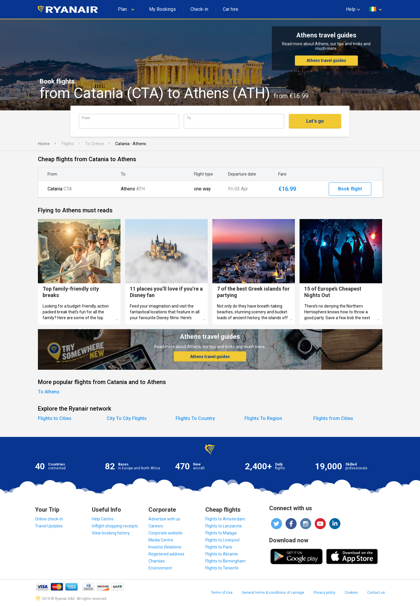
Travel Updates (49, 526)
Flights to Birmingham (225, 561)
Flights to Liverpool (222, 540)
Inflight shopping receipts (115, 526)
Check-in (199, 9)
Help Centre (102, 519)
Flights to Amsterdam (225, 519)
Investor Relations (164, 547)
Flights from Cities (333, 418)
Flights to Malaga (221, 533)
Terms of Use (221, 593)
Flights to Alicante (221, 554)
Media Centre (160, 540)
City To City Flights (127, 418)
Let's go (315, 121)
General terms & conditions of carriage (273, 593)
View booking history (111, 533)
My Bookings (162, 9)
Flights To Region (263, 418)
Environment (160, 568)
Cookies (351, 593)
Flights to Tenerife (222, 568)
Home (44, 143)
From (86, 118)
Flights (68, 143)
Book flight (350, 189)
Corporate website (165, 533)
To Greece (94, 143)
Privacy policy (324, 593)
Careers (155, 526)
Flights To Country (195, 418)
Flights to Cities (54, 418)
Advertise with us (164, 519)
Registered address (166, 554)
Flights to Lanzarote (223, 526)
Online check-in (49, 519)
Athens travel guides (326, 60)
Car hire (230, 9)
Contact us (376, 593)
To (189, 118)
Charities (156, 561)
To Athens (49, 392)
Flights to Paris (218, 547)
